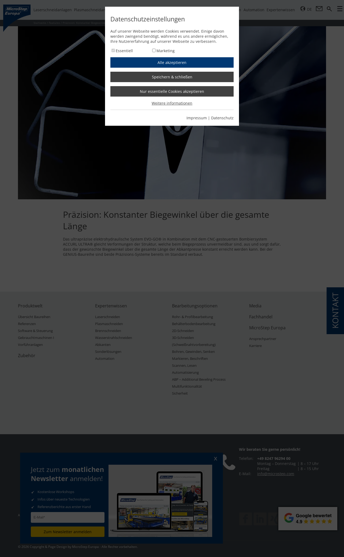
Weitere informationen (172, 103)
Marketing (165, 50)
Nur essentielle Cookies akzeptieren (172, 91)
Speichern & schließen (172, 76)
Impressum (196, 117)
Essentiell (124, 50)
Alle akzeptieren (172, 62)
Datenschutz (222, 117)
